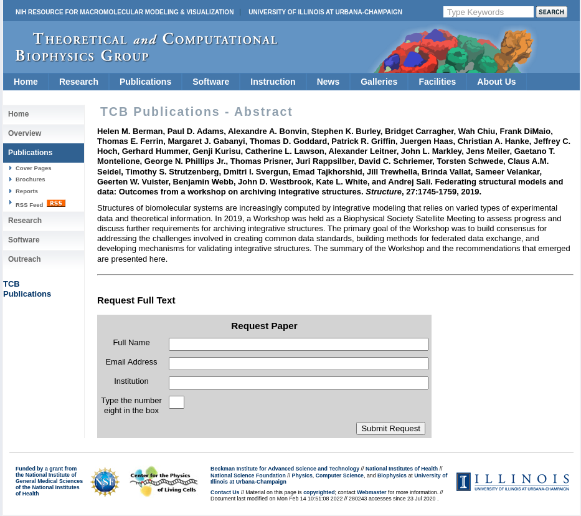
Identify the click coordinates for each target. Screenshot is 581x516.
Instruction (272, 82)
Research (78, 82)
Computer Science (340, 475)
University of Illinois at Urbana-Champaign (325, 12)
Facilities (437, 82)
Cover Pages (34, 168)
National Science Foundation (248, 475)
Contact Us (224, 492)
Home (26, 82)
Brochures (30, 179)
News (328, 82)
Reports (27, 191)
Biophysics (392, 475)
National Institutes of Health (402, 469)
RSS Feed (40, 203)
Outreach (24, 259)
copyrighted (318, 492)
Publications (145, 82)
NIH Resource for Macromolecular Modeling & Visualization (125, 12)
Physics (302, 475)
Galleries (379, 82)
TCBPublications (27, 289)
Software (210, 82)
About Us (496, 82)
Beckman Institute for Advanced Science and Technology (284, 469)
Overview (24, 133)
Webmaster (371, 492)
